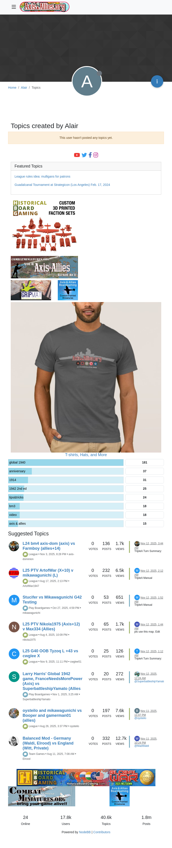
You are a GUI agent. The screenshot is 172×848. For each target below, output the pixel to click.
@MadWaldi (141, 745)
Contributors (101, 832)
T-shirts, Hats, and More (86, 455)
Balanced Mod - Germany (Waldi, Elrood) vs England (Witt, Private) (48, 743)
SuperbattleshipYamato (36, 699)
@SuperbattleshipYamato (149, 681)
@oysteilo (140, 718)
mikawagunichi (31, 612)
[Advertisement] (86, 107)
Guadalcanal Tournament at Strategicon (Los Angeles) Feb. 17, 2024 (62, 185)
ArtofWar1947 (31, 586)
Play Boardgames (39, 608)
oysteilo (74, 726)
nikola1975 (29, 639)
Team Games (37, 754)
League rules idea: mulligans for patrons (42, 176)
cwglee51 (76, 661)
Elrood (26, 758)
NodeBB (85, 832)
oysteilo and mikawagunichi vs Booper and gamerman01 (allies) (52, 715)
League (33, 554)
